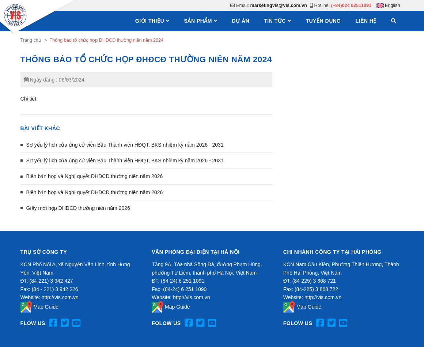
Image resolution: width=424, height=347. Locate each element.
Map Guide (39, 307)
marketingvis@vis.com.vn (278, 5)
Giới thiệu (149, 21)
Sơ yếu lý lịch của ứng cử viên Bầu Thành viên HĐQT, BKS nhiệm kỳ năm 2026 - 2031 (125, 145)
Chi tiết (28, 99)
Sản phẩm (198, 21)
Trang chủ (30, 40)
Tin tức (275, 21)
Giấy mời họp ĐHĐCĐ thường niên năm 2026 (78, 208)
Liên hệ (366, 21)
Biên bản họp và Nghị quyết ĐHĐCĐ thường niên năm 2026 (94, 176)
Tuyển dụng (323, 21)
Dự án (241, 21)
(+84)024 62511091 (351, 5)
